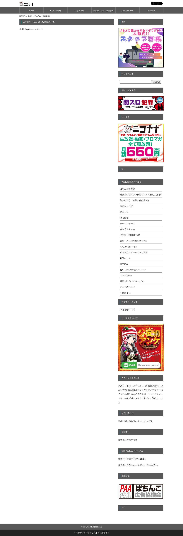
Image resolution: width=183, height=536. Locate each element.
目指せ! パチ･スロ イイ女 (132, 281)
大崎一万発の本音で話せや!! (133, 241)
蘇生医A (124, 264)
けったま (124, 217)
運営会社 (151, 11)
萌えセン (124, 212)
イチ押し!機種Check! (130, 235)
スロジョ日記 (126, 206)
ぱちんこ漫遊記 (127, 189)
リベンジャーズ (127, 223)
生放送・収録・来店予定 (103, 11)
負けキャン (125, 258)
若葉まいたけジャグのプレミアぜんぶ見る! (140, 194)
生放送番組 (79, 11)
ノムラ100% (126, 275)
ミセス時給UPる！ (129, 246)
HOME (31, 11)
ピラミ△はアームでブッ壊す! (134, 252)
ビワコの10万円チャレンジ (133, 269)
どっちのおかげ (127, 287)
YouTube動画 (55, 11)
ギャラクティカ (127, 229)
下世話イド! (125, 293)
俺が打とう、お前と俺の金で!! (134, 200)
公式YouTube (127, 11)
